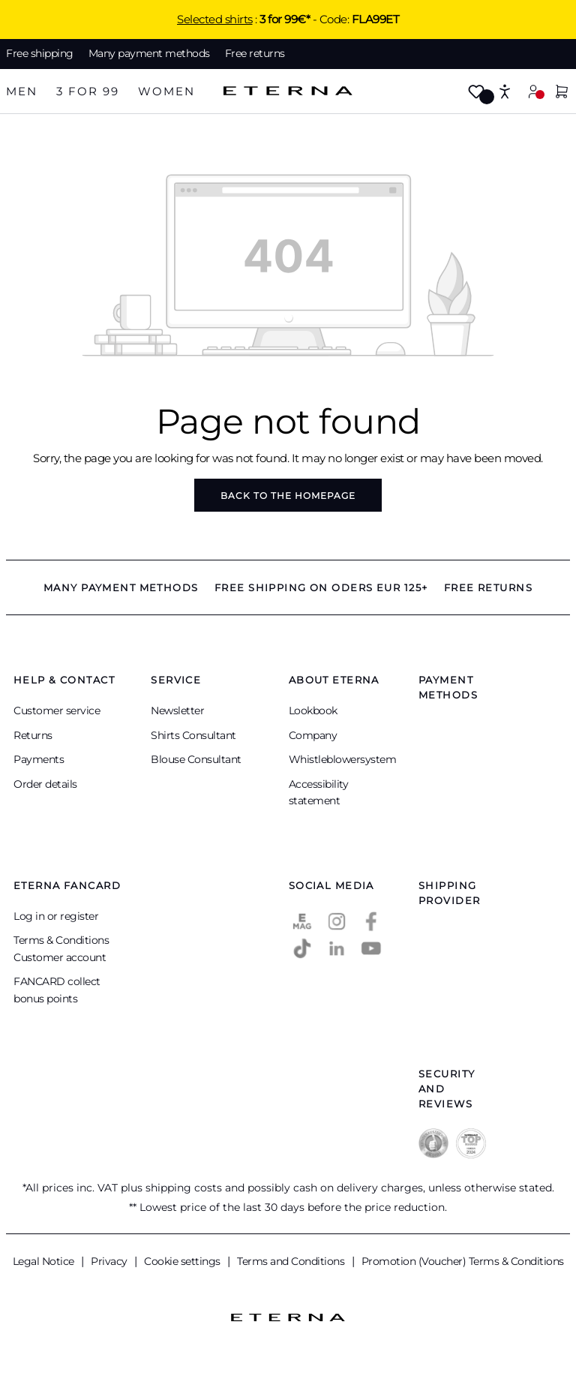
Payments (39, 759)
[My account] (533, 91)
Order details (45, 784)
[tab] (22, 92)
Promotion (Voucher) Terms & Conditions (463, 1261)
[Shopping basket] (562, 93)
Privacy (110, 1261)
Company (313, 735)
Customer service (57, 710)
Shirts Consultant (193, 735)
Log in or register (56, 916)
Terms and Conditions (292, 1261)
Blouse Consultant (196, 759)
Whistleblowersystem (343, 759)
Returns (33, 735)
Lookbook (313, 710)
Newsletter (177, 710)
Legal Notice (45, 1261)
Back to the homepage (288, 495)
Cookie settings (183, 1261)
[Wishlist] (476, 93)
